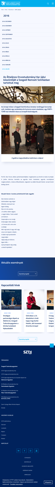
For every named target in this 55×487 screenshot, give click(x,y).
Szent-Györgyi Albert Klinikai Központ (10, 404)
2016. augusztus (7, 38)
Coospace (3, 435)
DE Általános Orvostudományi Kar (9, 384)
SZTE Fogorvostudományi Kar (8, 370)
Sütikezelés (28, 457)
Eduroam (3, 424)
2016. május (5, 51)
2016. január (18, 9)
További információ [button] (16, 484)
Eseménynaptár (24, 274)
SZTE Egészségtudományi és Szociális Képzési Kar (13, 377)
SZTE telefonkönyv (6, 421)
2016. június (5, 47)
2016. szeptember (7, 34)
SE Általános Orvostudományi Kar (9, 390)
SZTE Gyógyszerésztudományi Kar (9, 374)
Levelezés (3, 428)
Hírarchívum (11, 9)
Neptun (3, 431)
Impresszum (27, 474)
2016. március (6, 60)
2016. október (6, 30)
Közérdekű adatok (27, 470)
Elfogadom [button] (48, 482)
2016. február (6, 64)
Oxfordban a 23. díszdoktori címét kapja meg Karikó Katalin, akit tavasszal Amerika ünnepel (34, 320)
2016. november (7, 25)
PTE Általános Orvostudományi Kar (10, 397)
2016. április (5, 56)
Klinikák (3, 408)
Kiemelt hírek (7, 313)
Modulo (3, 438)
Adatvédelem (27, 462)
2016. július (5, 43)
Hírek (2, 9)
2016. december (6, 21)
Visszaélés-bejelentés (27, 466)
